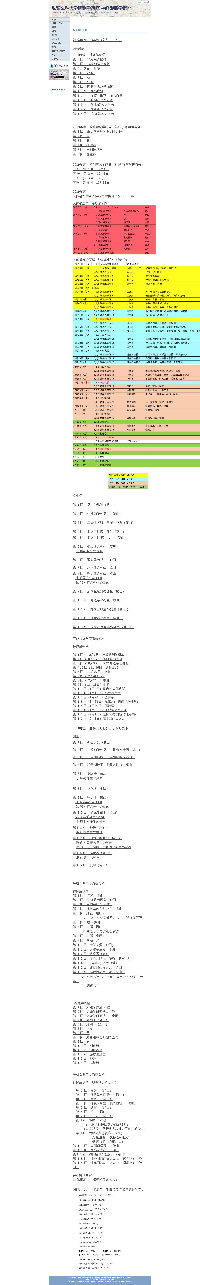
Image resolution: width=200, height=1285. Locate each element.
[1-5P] (81, 1251)
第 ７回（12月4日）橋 (89, 676)
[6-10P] (106, 1251)
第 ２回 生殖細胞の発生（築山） (97, 513)
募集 (54, 47)
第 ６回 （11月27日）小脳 (91, 672)
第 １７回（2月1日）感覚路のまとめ (99, 718)
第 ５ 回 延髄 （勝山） (94, 1107)
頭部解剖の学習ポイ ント (88, 1267)
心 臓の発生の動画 (89, 551)
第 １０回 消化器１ (87, 1045)
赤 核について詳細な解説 (100, 931)
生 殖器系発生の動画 (91, 821)
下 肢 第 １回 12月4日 (91, 169)
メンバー (56, 39)
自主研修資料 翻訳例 (86, 1242)
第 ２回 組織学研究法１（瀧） (95, 1011)
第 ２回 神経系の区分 (90, 59)
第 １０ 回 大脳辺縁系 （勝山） (97, 1146)
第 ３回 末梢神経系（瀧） (92, 904)
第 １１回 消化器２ (87, 1050)
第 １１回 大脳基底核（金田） (95, 949)
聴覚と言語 (83, 1214)
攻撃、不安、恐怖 (85, 1228)
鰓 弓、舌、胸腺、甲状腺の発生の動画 (103, 847)
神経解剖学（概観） (86, 1260)
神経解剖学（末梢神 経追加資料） (91, 1264)
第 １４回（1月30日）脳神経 (93, 706)
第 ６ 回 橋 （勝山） (93, 1111)
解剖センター (58, 51)
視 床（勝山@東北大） (108, 1141)
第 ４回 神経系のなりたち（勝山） (99, 908)
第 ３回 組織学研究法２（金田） (97, 1016)
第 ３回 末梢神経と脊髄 (91, 64)
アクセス (56, 58)
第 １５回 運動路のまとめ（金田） (99, 967)
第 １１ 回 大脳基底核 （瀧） (96, 1150)
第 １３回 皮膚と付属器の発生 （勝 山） (103, 627)
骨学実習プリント (85, 1200)
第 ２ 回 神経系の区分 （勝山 (99, 1094)
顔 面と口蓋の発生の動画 (94, 842)
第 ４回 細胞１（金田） (91, 1020)
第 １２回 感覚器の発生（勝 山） (98, 618)
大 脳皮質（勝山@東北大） (111, 1137)
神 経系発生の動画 (89, 832)
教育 (54, 27)
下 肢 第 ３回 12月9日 (91, 178)
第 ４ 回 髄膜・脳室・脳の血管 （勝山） (107, 1103)
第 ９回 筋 (81, 1041)
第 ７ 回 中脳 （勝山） (94, 1116)
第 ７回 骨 (81, 1033)
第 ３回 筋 (81, 140)
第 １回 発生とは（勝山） (93, 742)
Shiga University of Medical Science (98, 12)
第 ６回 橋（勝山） (88, 922)
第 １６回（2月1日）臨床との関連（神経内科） (107, 714)
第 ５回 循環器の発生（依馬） (96, 546)
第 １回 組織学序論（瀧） (92, 1007)
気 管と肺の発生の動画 (92, 582)
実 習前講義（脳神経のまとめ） (96, 1179)
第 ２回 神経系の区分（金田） (96, 900)
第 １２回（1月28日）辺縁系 (93, 697)
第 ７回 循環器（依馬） (91, 773)
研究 (54, 31)
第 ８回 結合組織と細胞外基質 (95, 1037)
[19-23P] (105, 1255)
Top (54, 19)
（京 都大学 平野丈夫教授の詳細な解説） (113, 1129)
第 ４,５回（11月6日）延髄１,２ (96, 667)
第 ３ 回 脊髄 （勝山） (94, 1099)
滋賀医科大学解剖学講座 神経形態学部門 (91, 8)
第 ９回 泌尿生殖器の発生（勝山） (99, 591)
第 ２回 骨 (81, 136)
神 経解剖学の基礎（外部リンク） (97, 40)
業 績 (54, 35)
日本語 (139, 2)
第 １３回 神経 (84, 1058)
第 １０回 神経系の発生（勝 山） (98, 600)
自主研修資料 (84, 1238)
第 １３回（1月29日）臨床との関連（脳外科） (106, 701)
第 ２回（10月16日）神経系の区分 (97, 659)
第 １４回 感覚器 (86, 1062)
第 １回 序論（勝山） (89, 895)
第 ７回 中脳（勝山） (89, 927)
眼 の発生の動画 (87, 857)
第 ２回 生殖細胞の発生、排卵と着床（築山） (107, 750)
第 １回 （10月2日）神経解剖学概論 (98, 654)
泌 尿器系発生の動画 (90, 817)
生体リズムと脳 (85, 1233)
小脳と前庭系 (84, 1219)
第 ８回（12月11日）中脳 (91, 680)
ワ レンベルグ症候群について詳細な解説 (112, 917)
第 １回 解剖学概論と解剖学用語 (97, 131)
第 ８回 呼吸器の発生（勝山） (96, 573)
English (145, 2)
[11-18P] (82, 1255)
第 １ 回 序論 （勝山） (94, 1090)
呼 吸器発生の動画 (88, 578)
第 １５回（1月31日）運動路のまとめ (100, 710)
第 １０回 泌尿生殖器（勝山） (96, 812)
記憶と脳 (82, 1224)
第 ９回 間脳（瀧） (87, 940)
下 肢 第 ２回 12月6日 (91, 173)
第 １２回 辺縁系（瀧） (91, 954)
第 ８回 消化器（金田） (91, 788)
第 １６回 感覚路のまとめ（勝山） (99, 972)
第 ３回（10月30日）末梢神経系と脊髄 (101, 663)
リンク (55, 55)
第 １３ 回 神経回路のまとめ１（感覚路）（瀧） (109, 1158)
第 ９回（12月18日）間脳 (91, 684)
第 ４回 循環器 (84, 145)
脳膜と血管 (83, 1205)
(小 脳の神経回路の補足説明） (108, 1124)
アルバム (56, 43)
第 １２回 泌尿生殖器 (89, 1054)
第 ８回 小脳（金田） (89, 936)
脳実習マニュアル (85, 1209)
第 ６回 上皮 (83, 1028)
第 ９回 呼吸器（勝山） (91, 797)
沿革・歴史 (57, 23)
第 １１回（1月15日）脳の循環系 (97, 693)
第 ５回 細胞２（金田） (91, 1024)
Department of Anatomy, (64, 12)
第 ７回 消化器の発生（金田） (96, 567)
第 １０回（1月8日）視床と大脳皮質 (99, 689)
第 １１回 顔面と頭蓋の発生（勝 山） (101, 609)
